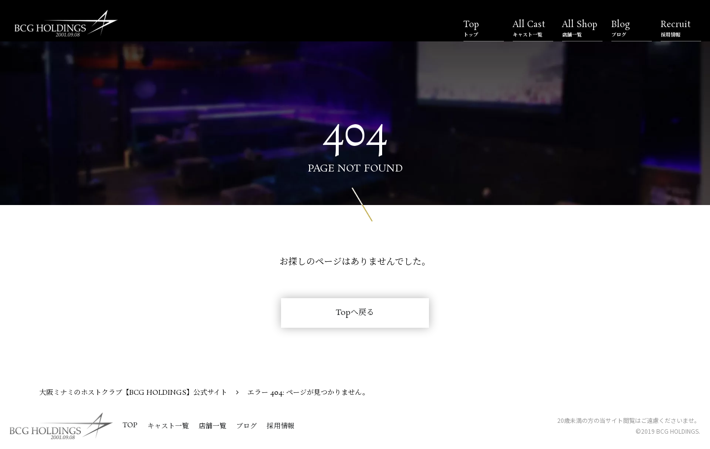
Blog (631, 28)
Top (483, 28)
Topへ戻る (355, 312)
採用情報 (280, 426)
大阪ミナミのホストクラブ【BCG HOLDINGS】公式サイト (133, 393)
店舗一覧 (212, 426)
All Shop (582, 28)
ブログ (246, 426)
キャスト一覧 (168, 426)
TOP (130, 425)
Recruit (681, 28)
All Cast (533, 28)
